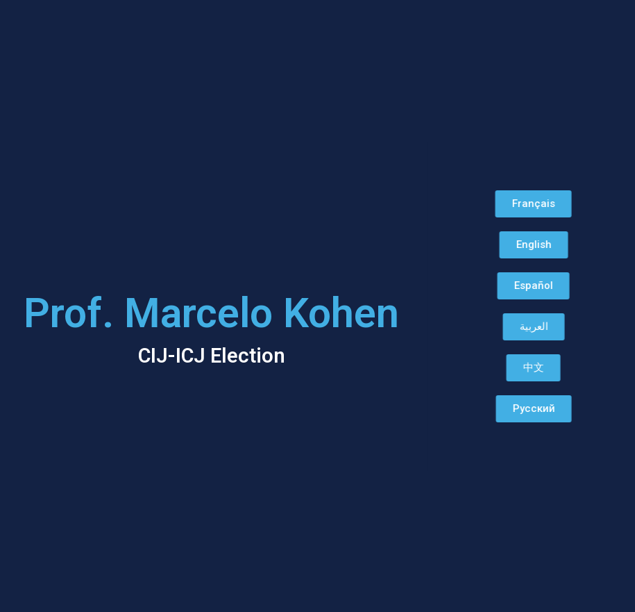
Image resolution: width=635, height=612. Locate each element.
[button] (513, 203)
